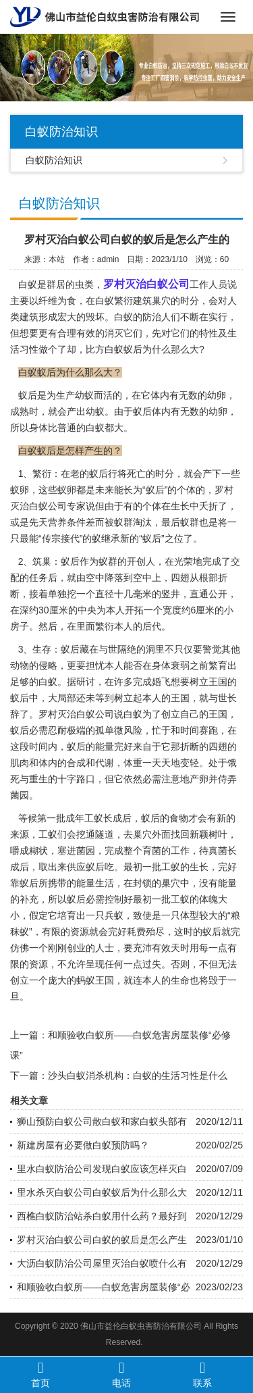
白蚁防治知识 (54, 160)
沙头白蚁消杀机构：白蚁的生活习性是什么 (137, 1075)
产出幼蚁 (86, 411)
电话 (121, 1374)
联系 (202, 1374)
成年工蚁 (84, 818)
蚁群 (123, 522)
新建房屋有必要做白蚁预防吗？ (83, 1145)
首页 (40, 1374)
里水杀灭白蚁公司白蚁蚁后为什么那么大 (102, 1192)
